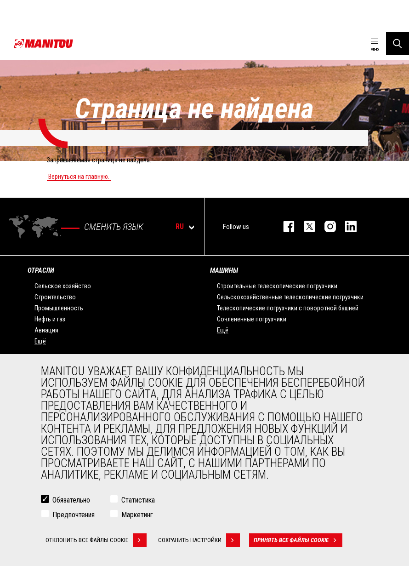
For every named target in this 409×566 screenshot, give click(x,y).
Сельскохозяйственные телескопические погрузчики (290, 297)
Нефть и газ (49, 319)
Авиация (46, 330)
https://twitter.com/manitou (305, 226)
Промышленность (58, 308)
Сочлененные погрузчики (251, 319)
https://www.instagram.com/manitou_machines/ (325, 226)
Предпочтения (73, 514)
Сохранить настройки (199, 540)
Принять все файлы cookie (298, 540)
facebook (284, 226)
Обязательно (71, 500)
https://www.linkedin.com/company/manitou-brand (346, 226)
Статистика (138, 500)
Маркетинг (137, 514)
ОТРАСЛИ (41, 270)
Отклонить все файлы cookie (96, 540)
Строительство (55, 297)
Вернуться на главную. (78, 176)
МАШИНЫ (224, 270)
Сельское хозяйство (62, 286)
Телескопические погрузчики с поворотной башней (287, 308)
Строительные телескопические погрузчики (277, 286)
